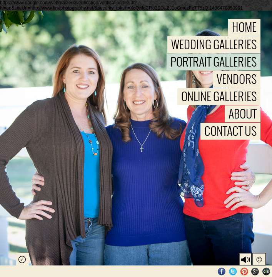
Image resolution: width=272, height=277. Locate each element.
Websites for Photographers (266, 271)
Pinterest (244, 271)
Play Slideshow (22, 259)
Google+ (255, 271)
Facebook (222, 271)
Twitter (233, 271)
